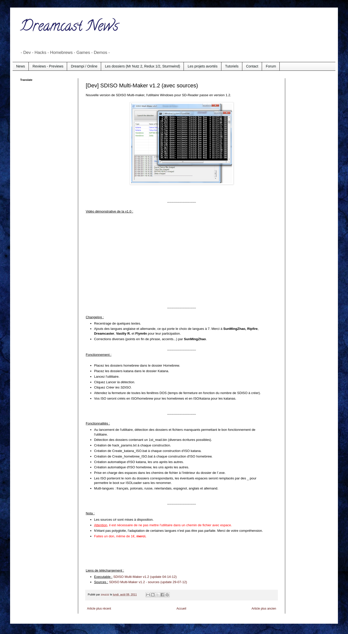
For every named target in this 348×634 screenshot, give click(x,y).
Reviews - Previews (48, 66)
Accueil (181, 608)
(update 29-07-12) (173, 582)
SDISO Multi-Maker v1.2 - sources (134, 582)
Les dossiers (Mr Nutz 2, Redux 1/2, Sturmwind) (142, 66)
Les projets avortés (202, 66)
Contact (252, 66)
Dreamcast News (69, 27)
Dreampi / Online (84, 66)
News (20, 66)
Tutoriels (232, 66)
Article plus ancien (264, 608)
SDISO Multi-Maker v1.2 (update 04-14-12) (145, 577)
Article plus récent (99, 608)
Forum (271, 66)
